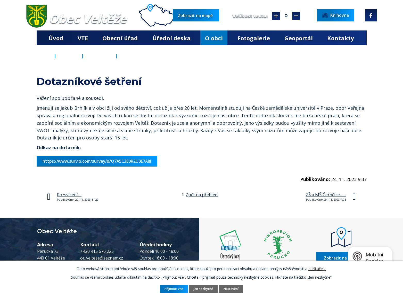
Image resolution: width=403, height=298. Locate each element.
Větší (276, 16)
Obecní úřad (120, 38)
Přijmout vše (174, 289)
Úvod (55, 38)
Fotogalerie (253, 38)
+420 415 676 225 (97, 251)
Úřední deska (171, 38)
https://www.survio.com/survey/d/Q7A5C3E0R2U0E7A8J (97, 161)
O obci (214, 38)
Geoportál (298, 38)
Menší (296, 16)
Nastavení (231, 289)
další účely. (317, 268)
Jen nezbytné (203, 289)
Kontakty (340, 38)
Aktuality (99, 56)
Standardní (286, 16)
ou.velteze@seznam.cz (101, 258)
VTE (83, 38)
